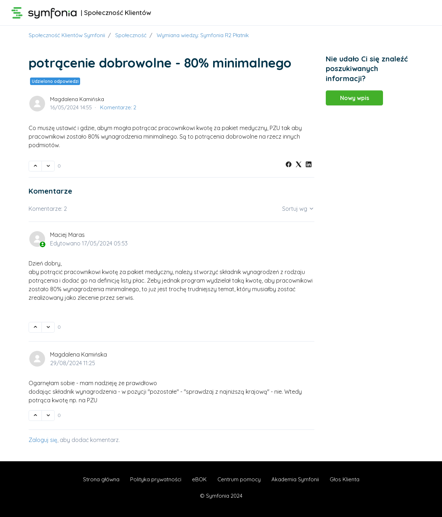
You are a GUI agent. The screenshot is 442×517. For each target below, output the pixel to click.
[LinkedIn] (308, 165)
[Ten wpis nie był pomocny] (48, 166)
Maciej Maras (67, 234)
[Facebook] (288, 165)
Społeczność (131, 35)
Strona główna (101, 479)
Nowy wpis (354, 97)
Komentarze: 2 (118, 107)
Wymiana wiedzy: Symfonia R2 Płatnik (203, 35)
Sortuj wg (298, 208)
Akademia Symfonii (295, 479)
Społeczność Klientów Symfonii (67, 35)
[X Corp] (298, 165)
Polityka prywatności (155, 479)
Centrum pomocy (239, 479)
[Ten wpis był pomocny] (35, 166)
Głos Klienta (344, 479)
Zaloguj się (43, 439)
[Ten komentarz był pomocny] (35, 327)
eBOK (199, 479)
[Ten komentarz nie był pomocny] (48, 327)
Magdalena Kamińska (77, 99)
